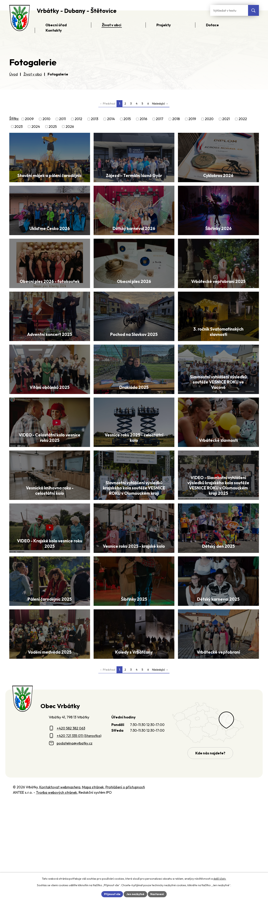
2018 (176, 119)
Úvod (13, 74)
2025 (53, 126)
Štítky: (14, 118)
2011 (62, 119)
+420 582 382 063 (71, 827)
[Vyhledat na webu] (253, 10)
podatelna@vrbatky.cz (74, 842)
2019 (192, 119)
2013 (94, 119)
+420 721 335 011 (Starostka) (79, 834)
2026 (70, 126)
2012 (78, 119)
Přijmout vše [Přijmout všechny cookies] (111, 894)
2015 (127, 119)
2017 (159, 119)
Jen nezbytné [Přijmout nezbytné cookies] (135, 894)
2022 (243, 119)
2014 (111, 119)
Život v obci (33, 74)
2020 (209, 119)
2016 (143, 119)
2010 (46, 119)
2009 (29, 119)
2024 (35, 126)
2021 (226, 119)
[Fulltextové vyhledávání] (229, 10)
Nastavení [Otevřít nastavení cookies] (158, 894)
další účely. (219, 878)
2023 (18, 126)
